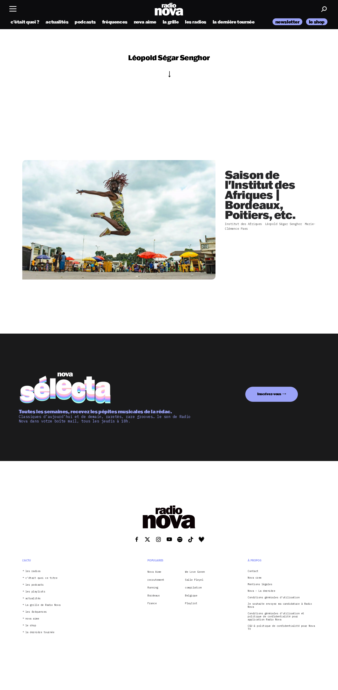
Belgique (191, 595)
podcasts (85, 22)
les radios (195, 22)
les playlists (35, 591)
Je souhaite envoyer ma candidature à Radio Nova (280, 605)
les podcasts (34, 584)
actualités (57, 22)
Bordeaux (153, 595)
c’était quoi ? (25, 22)
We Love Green (195, 571)
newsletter (287, 22)
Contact (253, 571)
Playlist (191, 603)
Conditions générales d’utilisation (274, 597)
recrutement (155, 579)
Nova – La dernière (261, 590)
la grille (171, 22)
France (152, 603)
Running (152, 587)
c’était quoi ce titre (41, 578)
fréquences (114, 22)
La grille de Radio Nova (43, 605)
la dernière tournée (234, 22)
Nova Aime (154, 571)
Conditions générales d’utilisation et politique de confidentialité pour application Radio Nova (276, 616)
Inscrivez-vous (269, 394)
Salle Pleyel (194, 579)
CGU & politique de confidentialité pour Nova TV (281, 627)
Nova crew (254, 577)
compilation (193, 587)
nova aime (145, 22)
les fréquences (36, 611)
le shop (317, 22)
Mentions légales (260, 584)
